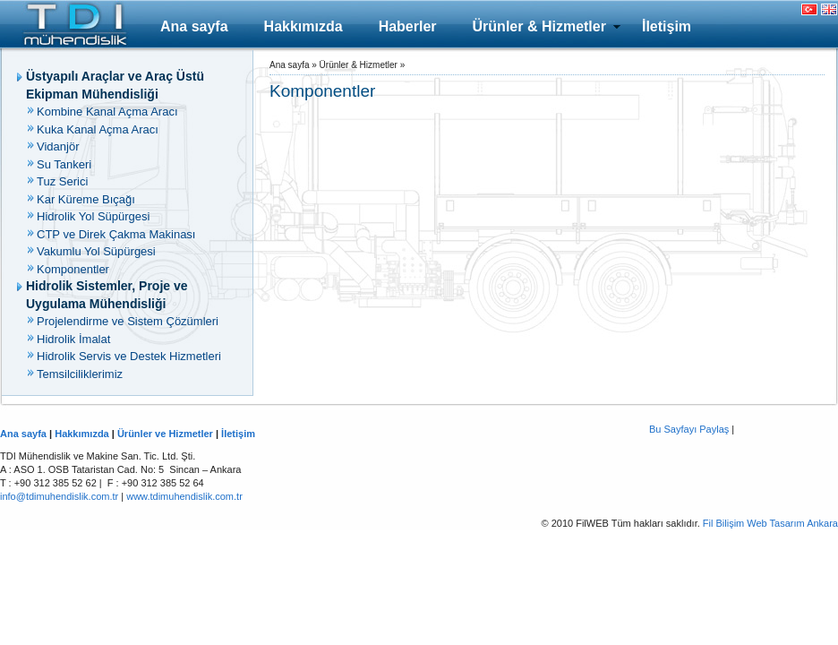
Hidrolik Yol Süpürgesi (93, 216)
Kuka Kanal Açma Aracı (97, 129)
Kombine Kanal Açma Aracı (107, 111)
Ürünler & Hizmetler (539, 26)
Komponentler (73, 269)
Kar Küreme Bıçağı (86, 199)
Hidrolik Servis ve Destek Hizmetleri (129, 356)
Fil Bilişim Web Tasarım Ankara (770, 523)
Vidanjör (58, 146)
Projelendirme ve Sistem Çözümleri (127, 321)
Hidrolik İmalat (73, 339)
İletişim (666, 26)
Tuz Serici (62, 181)
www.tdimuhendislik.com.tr (184, 496)
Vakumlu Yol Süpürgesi (96, 251)
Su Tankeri (64, 164)
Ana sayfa (194, 26)
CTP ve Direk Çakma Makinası (116, 234)
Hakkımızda (303, 26)
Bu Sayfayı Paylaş (689, 429)
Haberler (408, 26)
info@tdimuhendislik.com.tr (59, 496)
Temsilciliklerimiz (80, 374)
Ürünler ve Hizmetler (165, 433)
